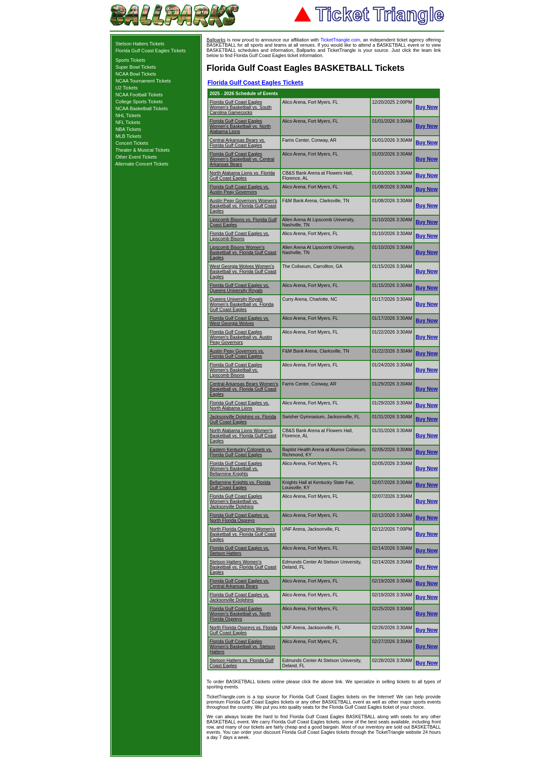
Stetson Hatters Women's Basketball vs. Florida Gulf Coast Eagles (243, 567)
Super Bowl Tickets (135, 67)
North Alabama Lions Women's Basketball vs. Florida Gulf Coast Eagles (243, 435)
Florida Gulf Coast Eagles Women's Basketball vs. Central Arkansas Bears (242, 159)
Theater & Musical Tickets (142, 150)
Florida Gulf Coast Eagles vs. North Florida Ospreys (239, 518)
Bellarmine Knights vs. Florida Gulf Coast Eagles (240, 485)
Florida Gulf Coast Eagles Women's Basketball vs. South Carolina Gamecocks (240, 107)
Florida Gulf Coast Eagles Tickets (150, 50)
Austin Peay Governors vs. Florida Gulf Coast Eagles (237, 353)
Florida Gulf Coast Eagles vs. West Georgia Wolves (239, 320)
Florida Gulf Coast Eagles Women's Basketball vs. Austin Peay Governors (241, 337)
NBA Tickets (128, 129)
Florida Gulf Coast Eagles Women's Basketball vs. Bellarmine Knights (236, 468)
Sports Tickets (130, 60)
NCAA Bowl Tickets (135, 73)
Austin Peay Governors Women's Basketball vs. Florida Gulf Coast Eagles (243, 205)
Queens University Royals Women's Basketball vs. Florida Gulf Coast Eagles (242, 304)
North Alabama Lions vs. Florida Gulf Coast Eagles (242, 175)
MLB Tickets (128, 136)
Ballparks (216, 39)
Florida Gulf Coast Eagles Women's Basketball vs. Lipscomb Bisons (236, 370)
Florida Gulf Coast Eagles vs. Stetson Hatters (239, 550)
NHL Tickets (128, 115)
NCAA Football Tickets (138, 94)
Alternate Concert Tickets (142, 163)
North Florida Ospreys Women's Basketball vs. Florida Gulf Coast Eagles (243, 534)
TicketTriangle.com (340, 39)
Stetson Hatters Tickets (139, 43)
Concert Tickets (131, 143)
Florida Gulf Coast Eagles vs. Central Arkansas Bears (239, 583)
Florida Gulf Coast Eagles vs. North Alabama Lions (239, 405)
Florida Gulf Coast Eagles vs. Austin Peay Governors (239, 189)
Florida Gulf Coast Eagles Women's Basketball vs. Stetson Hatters (242, 646)
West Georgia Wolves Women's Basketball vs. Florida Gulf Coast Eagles (243, 271)
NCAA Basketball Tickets (141, 108)
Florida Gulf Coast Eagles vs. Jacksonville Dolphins (239, 597)
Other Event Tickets (136, 156)
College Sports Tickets (138, 101)
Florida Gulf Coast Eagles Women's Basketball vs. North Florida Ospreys (240, 613)
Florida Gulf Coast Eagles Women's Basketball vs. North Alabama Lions (240, 126)
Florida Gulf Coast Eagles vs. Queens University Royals (239, 288)
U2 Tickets (126, 87)
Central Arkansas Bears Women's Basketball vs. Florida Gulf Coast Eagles (244, 389)
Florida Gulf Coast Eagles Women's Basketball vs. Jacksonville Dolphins (236, 501)
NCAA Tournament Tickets (143, 80)
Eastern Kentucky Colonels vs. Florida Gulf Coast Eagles (241, 452)
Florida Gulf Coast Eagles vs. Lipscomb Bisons (239, 236)
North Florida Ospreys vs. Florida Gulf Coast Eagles (243, 630)
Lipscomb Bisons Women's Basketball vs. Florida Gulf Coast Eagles (243, 252)
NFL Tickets (127, 122)
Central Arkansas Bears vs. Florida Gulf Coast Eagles (237, 142)
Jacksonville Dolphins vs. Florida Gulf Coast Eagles (243, 419)
